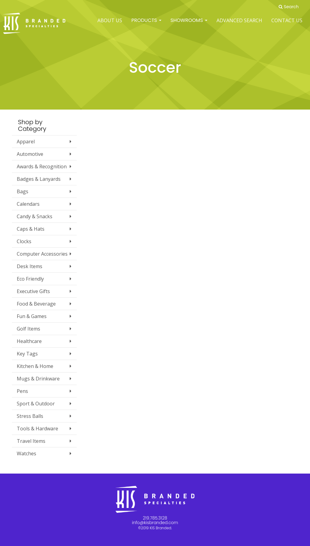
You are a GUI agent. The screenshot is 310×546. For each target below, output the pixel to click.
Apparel (26, 141)
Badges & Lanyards (39, 179)
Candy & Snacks (34, 216)
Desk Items (29, 266)
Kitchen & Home (35, 366)
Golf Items (28, 328)
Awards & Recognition (42, 166)
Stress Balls (30, 416)
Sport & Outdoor (36, 403)
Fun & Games (32, 316)
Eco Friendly (30, 278)
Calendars (28, 204)
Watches (26, 453)
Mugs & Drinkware (38, 378)
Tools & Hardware (37, 428)
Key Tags (27, 353)
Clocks (24, 241)
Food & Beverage (36, 303)
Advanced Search (239, 24)
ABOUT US (109, 24)
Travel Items (31, 441)
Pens (22, 391)
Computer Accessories (42, 253)
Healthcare (29, 341)
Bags (22, 191)
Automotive (30, 154)
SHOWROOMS (189, 24)
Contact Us (286, 24)
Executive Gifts (33, 291)
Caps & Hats (30, 229)
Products (146, 24)
